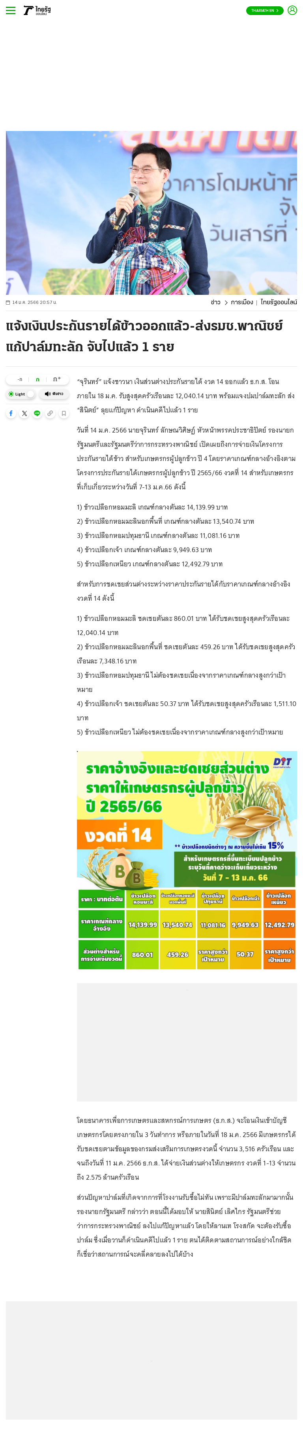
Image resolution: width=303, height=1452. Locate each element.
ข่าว (216, 303)
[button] (11, 413)
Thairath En (265, 11)
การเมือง (242, 303)
